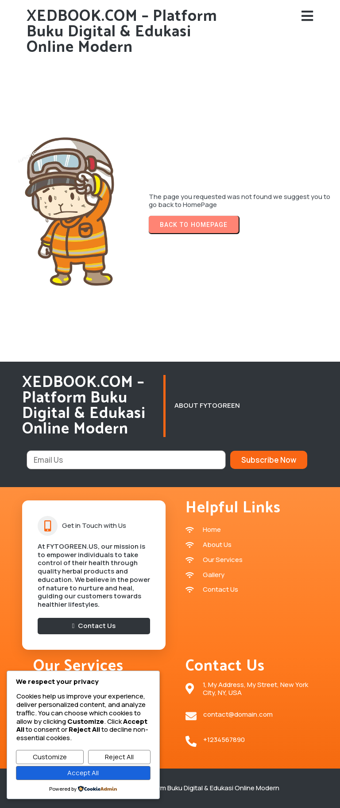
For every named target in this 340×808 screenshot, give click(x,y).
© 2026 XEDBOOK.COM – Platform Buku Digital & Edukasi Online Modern (170, 787)
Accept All (83, 772)
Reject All (119, 756)
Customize (50, 756)
